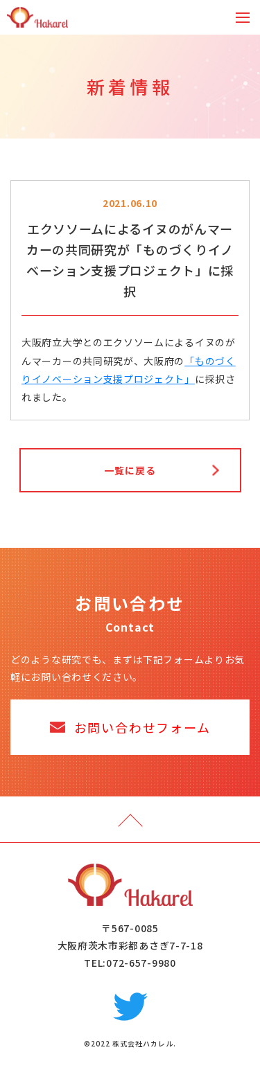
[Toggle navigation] (243, 17)
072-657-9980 (140, 963)
